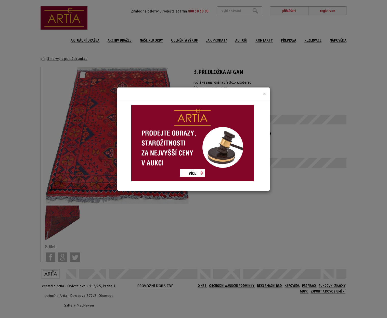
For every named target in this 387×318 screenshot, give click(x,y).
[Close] (264, 94)
